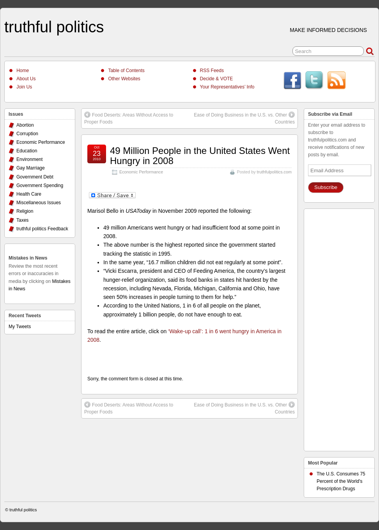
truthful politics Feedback (42, 228)
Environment (29, 159)
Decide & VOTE (216, 78)
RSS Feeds (212, 70)
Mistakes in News (28, 258)
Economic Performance (141, 172)
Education (26, 151)
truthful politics (54, 26)
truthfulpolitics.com (274, 172)
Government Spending (39, 185)
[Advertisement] (339, 328)
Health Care (28, 194)
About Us (25, 78)
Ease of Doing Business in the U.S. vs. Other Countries (244, 118)
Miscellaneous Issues (38, 202)
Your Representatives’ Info (227, 87)
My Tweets (20, 326)
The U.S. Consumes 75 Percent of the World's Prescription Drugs (341, 481)
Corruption (27, 133)
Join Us (24, 87)
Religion (24, 211)
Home (22, 70)
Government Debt (34, 177)
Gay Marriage (30, 168)
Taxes (22, 220)
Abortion (25, 125)
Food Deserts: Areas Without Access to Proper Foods (128, 118)
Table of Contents (126, 70)
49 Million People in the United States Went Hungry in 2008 (200, 155)
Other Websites (124, 78)
